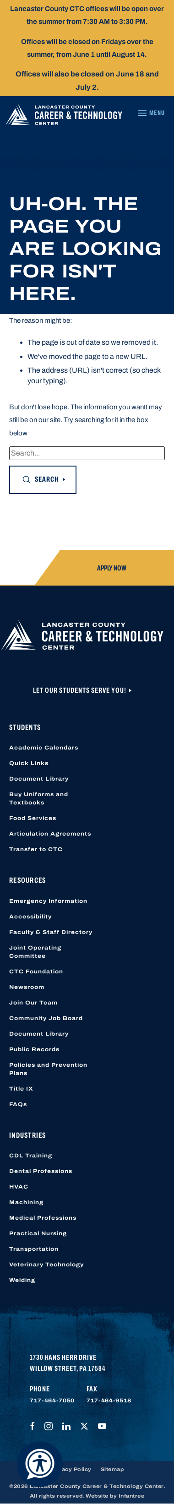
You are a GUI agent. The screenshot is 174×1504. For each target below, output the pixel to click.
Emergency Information (48, 901)
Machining (26, 1202)
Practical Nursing (38, 1233)
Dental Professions (40, 1171)
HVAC (18, 1187)
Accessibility (30, 916)
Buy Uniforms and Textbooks (38, 798)
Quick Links (29, 763)
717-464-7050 (52, 1400)
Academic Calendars (43, 747)
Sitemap (112, 1469)
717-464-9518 (109, 1400)
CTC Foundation (36, 971)
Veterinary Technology (46, 1264)
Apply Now (111, 568)
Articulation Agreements (50, 834)
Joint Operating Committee (35, 952)
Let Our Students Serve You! (80, 690)
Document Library (39, 779)
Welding (22, 1280)
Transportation (34, 1249)
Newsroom (26, 987)
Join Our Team (33, 1002)
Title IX (21, 1089)
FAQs (18, 1104)
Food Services (32, 818)
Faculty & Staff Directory (50, 932)
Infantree (132, 1496)
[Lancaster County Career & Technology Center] (64, 116)
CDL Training (30, 1155)
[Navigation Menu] (151, 113)
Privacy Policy (71, 1469)
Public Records (34, 1049)
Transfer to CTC (36, 849)
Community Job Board (46, 1018)
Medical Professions (42, 1218)
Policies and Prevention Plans (48, 1069)
